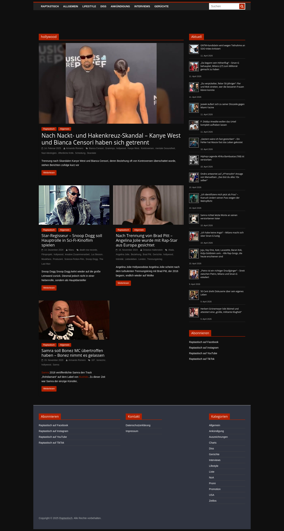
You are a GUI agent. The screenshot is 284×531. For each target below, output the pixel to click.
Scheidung (80, 153)
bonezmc (101, 360)
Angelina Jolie (122, 254)
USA (211, 494)
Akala (171, 250)
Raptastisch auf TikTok (201, 358)
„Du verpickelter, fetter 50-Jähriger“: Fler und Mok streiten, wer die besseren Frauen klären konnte (222, 87)
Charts (212, 442)
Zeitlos (212, 500)
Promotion (215, 489)
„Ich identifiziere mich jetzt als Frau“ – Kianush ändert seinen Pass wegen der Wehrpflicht (220, 198)
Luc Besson (97, 254)
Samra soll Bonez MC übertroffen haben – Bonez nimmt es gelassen (73, 353)
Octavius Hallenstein (153, 250)
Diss (103, 6)
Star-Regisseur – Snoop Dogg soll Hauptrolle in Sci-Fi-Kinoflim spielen (71, 240)
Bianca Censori (96, 148)
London (142, 259)
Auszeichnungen (218, 436)
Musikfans (46, 259)
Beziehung (136, 254)
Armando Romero (74, 148)
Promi (212, 483)
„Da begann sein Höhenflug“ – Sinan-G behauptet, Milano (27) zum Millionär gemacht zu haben (220, 66)
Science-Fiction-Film (74, 259)
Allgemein (70, 6)
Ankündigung (120, 6)
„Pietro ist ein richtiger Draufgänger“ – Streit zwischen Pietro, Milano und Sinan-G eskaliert (223, 274)
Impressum (132, 431)
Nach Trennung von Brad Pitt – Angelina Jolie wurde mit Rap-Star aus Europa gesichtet (147, 240)
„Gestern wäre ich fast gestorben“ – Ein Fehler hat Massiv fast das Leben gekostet (222, 140)
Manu (71, 250)
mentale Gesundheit (165, 148)
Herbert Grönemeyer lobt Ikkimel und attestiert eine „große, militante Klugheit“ (221, 310)
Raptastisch (50, 6)
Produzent (58, 259)
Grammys (110, 148)
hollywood (121, 148)
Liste (211, 471)
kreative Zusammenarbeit (77, 254)
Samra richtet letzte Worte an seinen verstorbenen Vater (219, 217)
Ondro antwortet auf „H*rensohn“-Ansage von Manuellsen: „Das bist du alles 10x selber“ (222, 177)
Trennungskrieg (154, 259)
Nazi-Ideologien (49, 153)
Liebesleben (131, 259)
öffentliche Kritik (66, 153)
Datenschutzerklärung (138, 425)
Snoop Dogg (92, 259)
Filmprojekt (46, 254)
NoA (211, 477)
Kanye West (133, 148)
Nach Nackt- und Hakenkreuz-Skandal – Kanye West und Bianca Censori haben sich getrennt (111, 138)
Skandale (91, 153)
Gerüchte (161, 6)
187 (93, 360)
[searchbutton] (242, 6)
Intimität (119, 259)
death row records (88, 250)
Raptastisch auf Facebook (203, 342)
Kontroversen (147, 148)
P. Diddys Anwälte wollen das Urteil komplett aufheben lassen (218, 123)
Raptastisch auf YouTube (203, 353)
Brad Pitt (147, 254)
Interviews (142, 6)
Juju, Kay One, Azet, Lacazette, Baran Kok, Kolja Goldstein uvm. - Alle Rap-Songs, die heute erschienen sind (221, 253)
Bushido (83, 376)
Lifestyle (89, 6)
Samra (56, 364)
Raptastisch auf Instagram (204, 347)
